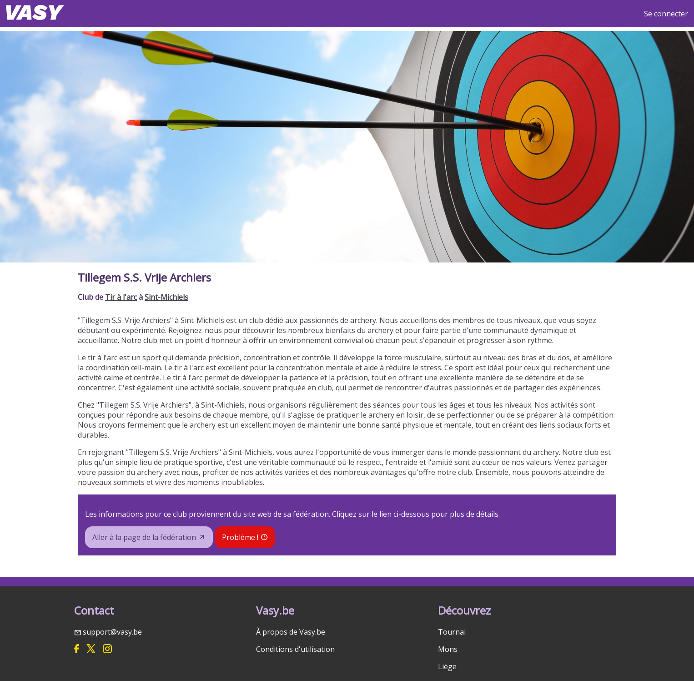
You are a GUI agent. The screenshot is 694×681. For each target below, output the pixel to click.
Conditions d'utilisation (295, 649)
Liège (447, 666)
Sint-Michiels (166, 297)
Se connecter (666, 14)
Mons (448, 649)
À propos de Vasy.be (290, 632)
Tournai (452, 632)
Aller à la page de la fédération (144, 537)
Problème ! (240, 537)
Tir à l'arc (121, 297)
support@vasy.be (112, 632)
